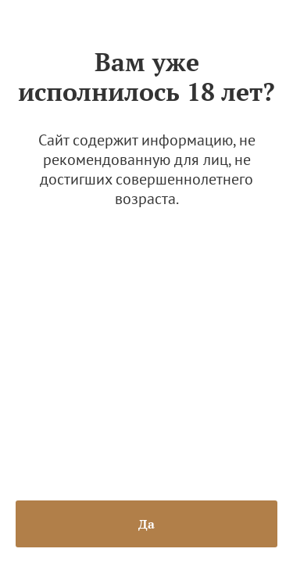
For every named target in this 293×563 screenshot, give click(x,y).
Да (146, 524)
